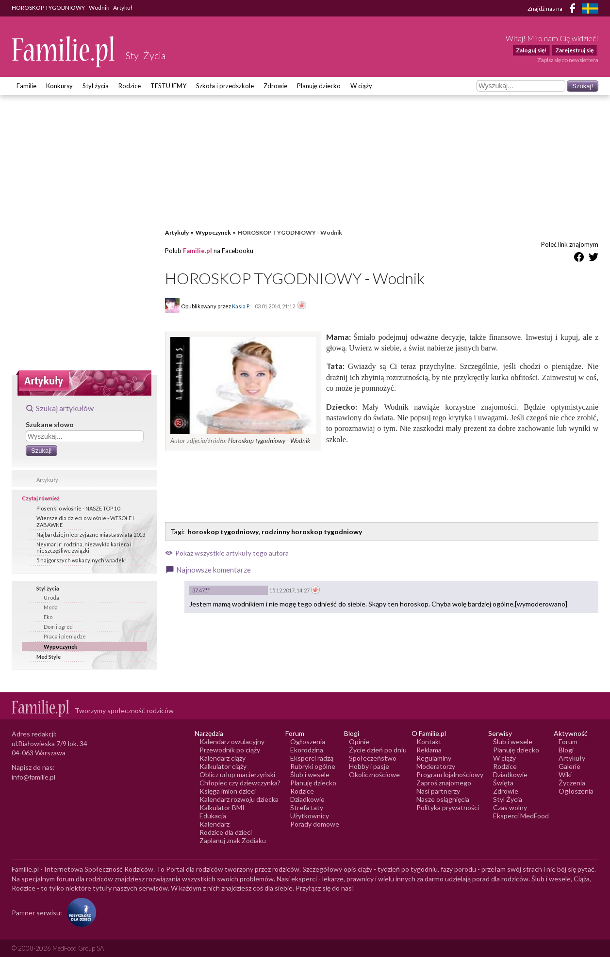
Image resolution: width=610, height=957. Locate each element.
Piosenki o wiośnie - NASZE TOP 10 (78, 508)
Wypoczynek (60, 646)
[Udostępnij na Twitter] (593, 258)
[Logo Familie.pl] (64, 51)
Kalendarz (214, 824)
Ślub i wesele (310, 774)
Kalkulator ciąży (223, 766)
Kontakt (429, 741)
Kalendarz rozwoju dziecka (239, 799)
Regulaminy (433, 758)
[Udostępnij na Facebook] (579, 258)
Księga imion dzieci (227, 791)
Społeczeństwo (372, 758)
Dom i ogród (58, 626)
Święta (503, 783)
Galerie (569, 766)
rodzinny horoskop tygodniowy (312, 531)
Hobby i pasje (369, 766)
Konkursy (59, 86)
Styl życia (95, 86)
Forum (568, 741)
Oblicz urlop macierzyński (237, 774)
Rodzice (129, 86)
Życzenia (572, 783)
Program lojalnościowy (449, 774)
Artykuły (47, 480)
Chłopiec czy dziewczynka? (239, 783)
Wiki (565, 774)
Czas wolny (510, 807)
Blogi (566, 750)
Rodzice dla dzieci (225, 832)
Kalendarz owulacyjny (231, 741)
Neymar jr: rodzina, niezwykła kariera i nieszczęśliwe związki (84, 547)
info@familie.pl (33, 777)
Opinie (359, 741)
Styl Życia (507, 799)
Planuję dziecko (319, 86)
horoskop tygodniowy (223, 531)
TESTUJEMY (168, 86)
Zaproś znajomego (443, 783)
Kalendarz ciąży (222, 758)
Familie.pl (197, 251)
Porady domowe (314, 824)
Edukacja (212, 816)
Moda (51, 607)
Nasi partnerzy (438, 791)
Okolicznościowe (374, 774)
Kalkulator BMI (222, 807)
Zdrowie (275, 86)
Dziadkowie (307, 799)
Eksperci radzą (311, 758)
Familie (26, 86)
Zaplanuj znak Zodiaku (232, 840)
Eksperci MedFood (521, 816)
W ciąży (361, 86)
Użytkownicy (309, 816)
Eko (48, 617)
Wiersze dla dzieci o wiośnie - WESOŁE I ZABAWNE (85, 521)
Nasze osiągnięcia (442, 799)
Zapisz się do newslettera (567, 60)
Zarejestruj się (574, 50)
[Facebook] (574, 10)
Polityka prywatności (447, 807)
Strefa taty (306, 807)
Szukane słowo (50, 424)
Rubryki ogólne (312, 766)
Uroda (51, 597)
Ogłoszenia (307, 741)
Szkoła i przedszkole (225, 86)
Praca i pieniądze (65, 636)
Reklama (429, 750)
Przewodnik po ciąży (229, 750)
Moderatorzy (435, 766)
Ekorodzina (306, 750)
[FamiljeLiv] (590, 8)
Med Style (48, 657)
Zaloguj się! (531, 50)
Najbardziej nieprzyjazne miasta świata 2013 (90, 534)
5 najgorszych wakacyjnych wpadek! (81, 560)
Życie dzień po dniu (378, 750)
